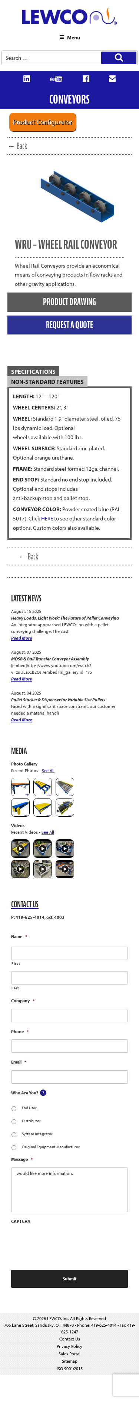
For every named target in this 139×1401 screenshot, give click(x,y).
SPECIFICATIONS (33, 371)
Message (22, 1159)
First (15, 963)
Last (15, 988)
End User (29, 1107)
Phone (20, 1031)
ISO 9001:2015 (70, 1368)
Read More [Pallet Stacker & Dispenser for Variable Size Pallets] (21, 719)
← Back (17, 145)
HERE (47, 518)
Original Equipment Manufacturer (51, 1146)
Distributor (31, 1120)
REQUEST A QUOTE (69, 325)
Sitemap (69, 1361)
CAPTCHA (20, 1221)
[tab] (69, 372)
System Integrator (37, 1133)
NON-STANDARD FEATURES (47, 381)
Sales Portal (69, 1353)
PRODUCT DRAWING (69, 301)
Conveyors (69, 99)
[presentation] (67, 1243)
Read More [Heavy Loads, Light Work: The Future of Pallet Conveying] (21, 638)
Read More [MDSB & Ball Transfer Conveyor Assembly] (21, 679)
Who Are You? (24, 1092)
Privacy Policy (69, 1346)
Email (18, 1062)
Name (19, 936)
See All (48, 770)
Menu (69, 37)
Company (22, 1000)
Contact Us (69, 1339)
